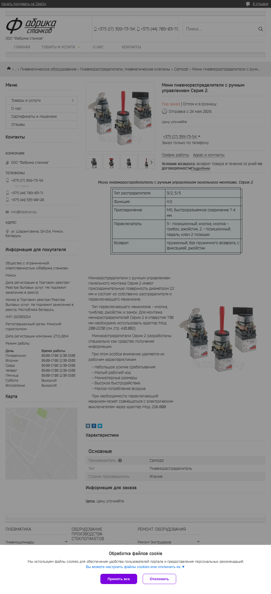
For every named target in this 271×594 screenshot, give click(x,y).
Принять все (119, 579)
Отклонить (159, 579)
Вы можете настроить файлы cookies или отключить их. (133, 567)
